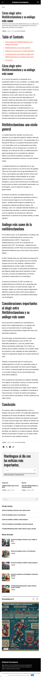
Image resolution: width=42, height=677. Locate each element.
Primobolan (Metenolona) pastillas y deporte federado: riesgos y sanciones (19, 529)
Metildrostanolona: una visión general (17, 48)
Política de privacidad (9, 474)
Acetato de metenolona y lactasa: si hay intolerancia (14, 515)
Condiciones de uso (19, 474)
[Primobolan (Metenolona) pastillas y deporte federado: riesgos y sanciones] (6, 589)
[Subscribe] (35, 470)
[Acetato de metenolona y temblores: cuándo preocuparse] (6, 566)
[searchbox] (18, 499)
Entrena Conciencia (20, 2)
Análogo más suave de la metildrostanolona (19, 51)
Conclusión (9, 60)
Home (3, 7)
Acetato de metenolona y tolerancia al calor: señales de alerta (16, 510)
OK (32, 675)
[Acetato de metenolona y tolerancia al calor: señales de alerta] (6, 542)
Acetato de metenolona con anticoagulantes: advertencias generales (17, 524)
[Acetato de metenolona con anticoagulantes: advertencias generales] (6, 577)
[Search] (37, 499)
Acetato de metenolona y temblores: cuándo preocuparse (15, 519)
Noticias (4, 31)
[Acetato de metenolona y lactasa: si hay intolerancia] (6, 554)
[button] (3, 2)
